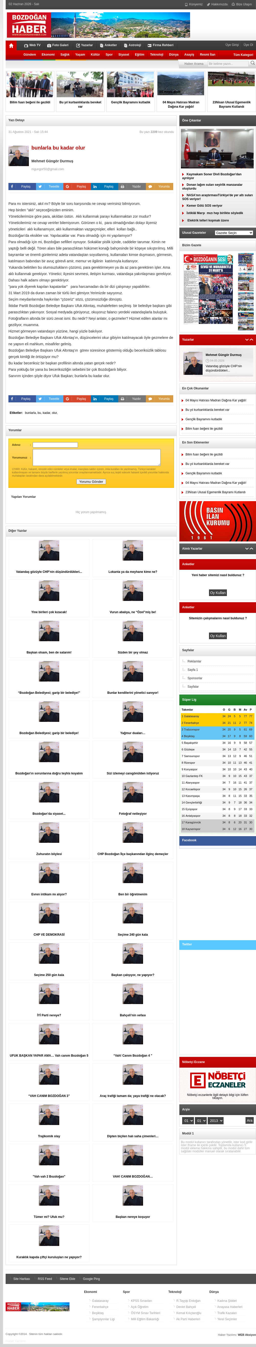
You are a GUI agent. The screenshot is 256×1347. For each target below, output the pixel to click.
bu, (40, 413)
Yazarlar (84, 45)
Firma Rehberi (160, 45)
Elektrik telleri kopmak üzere (205, 220)
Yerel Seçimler (225, 1322)
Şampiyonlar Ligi (102, 1322)
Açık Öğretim (137, 1310)
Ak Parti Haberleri (186, 1322)
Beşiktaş (96, 1316)
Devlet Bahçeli (184, 1310)
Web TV (32, 45)
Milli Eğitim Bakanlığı (143, 1322)
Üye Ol (248, 45)
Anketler (108, 45)
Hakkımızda (217, 4)
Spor (109, 54)
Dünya (174, 54)
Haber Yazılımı (16, 1344)
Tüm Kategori (243, 55)
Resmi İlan (207, 54)
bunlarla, (31, 413)
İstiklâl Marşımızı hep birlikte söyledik (212, 213)
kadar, (47, 413)
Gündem (30, 54)
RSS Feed (42, 1282)
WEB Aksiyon (247, 1337)
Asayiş (189, 54)
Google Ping (89, 1282)
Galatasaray (99, 1304)
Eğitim (139, 54)
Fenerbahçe (98, 1310)
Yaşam (80, 54)
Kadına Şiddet (225, 1304)
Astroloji (132, 45)
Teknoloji (157, 54)
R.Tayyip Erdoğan (187, 1304)
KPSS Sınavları (139, 1304)
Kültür (95, 54)
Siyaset (124, 54)
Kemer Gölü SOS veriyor (202, 205)
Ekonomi (48, 54)
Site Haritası (19, 1282)
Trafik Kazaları (225, 1316)
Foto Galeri (57, 45)
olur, (55, 413)
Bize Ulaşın (242, 4)
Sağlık (65, 54)
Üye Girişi (233, 45)
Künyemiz (194, 4)
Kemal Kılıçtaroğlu (187, 1316)
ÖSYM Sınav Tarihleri (143, 1316)
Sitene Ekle (65, 1282)
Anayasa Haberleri (228, 1310)
